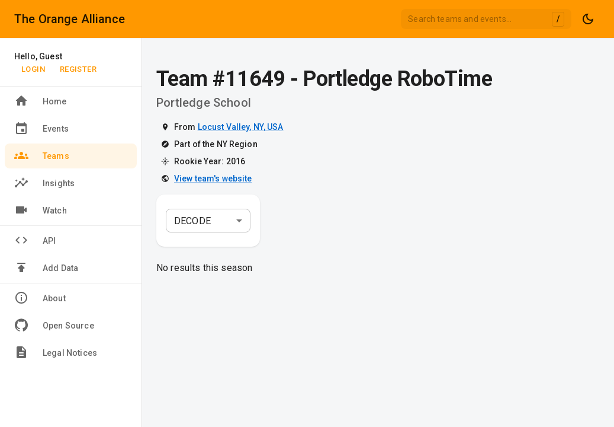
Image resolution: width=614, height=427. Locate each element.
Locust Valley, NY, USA (241, 127)
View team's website (213, 178)
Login (33, 69)
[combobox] (486, 19)
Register (78, 69)
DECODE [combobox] (192, 221)
